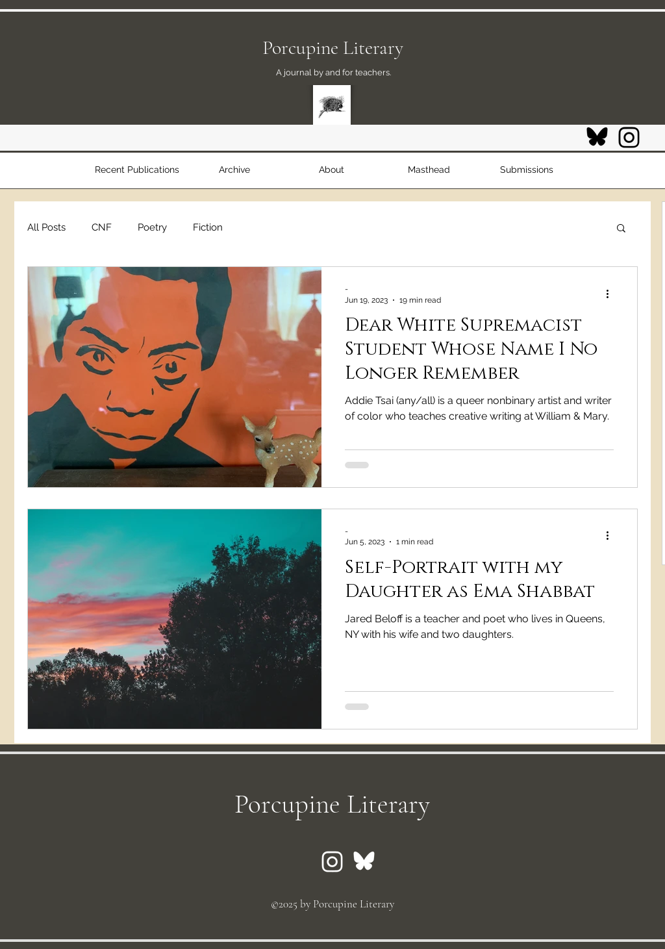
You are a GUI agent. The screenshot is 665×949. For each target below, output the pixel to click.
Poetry (152, 227)
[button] (621, 229)
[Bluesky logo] (597, 137)
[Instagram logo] (629, 137)
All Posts (46, 227)
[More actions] (612, 293)
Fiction (208, 227)
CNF (102, 227)
